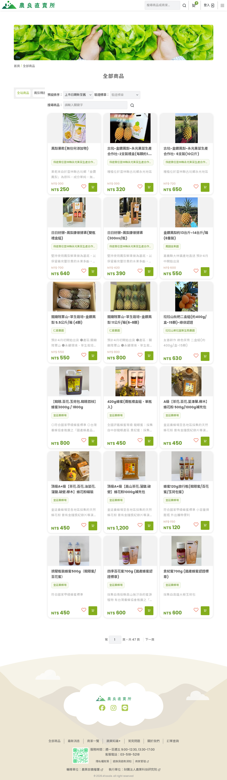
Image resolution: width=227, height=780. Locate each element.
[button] (194, 5)
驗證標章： (101, 95)
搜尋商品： (55, 105)
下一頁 (149, 639)
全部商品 (54, 741)
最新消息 (74, 741)
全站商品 (23, 93)
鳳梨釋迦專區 (43, 93)
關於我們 (153, 741)
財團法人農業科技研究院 (142, 769)
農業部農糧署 (92, 769)
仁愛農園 (58, 330)
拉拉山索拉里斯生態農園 (180, 330)
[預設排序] (78, 95)
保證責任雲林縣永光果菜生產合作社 (74, 162)
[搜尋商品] (131, 105)
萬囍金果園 (172, 246)
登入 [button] (209, 5)
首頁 (17, 66)
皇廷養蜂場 (60, 415)
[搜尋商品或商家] (184, 5)
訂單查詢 (173, 741)
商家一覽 (93, 741)
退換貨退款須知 (122, 761)
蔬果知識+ (113, 741)
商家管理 (142, 761)
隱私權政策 (102, 761)
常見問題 (134, 741)
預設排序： (55, 95)
